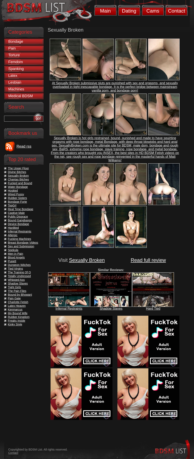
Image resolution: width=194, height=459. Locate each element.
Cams (152, 11)
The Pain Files (17, 291)
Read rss (24, 146)
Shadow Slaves (111, 308)
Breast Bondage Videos (23, 242)
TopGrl (12, 205)
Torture (14, 55)
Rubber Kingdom (19, 317)
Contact (176, 11)
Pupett (12, 261)
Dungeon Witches (19, 265)
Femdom (15, 62)
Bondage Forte (17, 201)
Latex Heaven (17, 305)
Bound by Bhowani (20, 294)
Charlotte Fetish (18, 302)
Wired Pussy (16, 194)
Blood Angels (16, 257)
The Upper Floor (18, 168)
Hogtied (13, 190)
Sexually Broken (87, 260)
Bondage (15, 41)
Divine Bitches (17, 172)
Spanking (16, 69)
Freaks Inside (16, 320)
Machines (16, 89)
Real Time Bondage (20, 209)
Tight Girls (14, 287)
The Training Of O (19, 272)
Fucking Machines (19, 239)
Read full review (148, 260)
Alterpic (13, 235)
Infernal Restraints (69, 308)
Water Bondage (18, 187)
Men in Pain (15, 253)
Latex (12, 76)
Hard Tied (153, 308)
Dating (129, 11)
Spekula (13, 250)
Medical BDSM (20, 96)
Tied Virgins (15, 268)
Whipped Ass (16, 279)
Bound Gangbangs (20, 220)
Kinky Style (15, 324)
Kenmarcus (15, 309)
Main (105, 11)
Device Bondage (18, 224)
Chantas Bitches (18, 179)
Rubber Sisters (17, 198)
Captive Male (16, 213)
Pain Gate (14, 298)
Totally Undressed (19, 276)
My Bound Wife (17, 313)
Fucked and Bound (20, 183)
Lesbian (14, 82)
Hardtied (13, 227)
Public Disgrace (18, 216)
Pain (12, 48)
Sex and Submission (21, 246)
